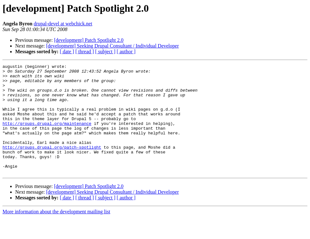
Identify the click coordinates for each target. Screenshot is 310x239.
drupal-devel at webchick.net (63, 23)
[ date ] (67, 51)
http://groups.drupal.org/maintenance (47, 136)
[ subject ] (105, 51)
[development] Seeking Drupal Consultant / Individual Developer (112, 45)
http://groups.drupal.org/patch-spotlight (52, 164)
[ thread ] (84, 51)
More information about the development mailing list (56, 233)
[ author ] (126, 51)
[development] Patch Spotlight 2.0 (89, 40)
